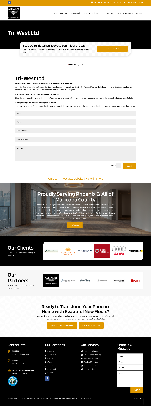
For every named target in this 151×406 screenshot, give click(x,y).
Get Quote (139, 13)
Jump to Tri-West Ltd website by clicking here (75, 178)
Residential (75, 13)
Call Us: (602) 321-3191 (91, 325)
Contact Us (74, 225)
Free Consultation (112, 49)
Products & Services (90, 13)
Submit (129, 166)
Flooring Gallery (108, 13)
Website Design (68, 398)
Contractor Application (124, 13)
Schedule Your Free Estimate (62, 325)
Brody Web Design (85, 398)
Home (55, 13)
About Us (63, 13)
